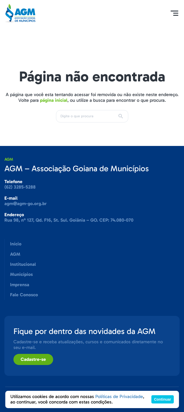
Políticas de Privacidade (119, 396)
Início (15, 244)
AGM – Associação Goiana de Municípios (76, 168)
